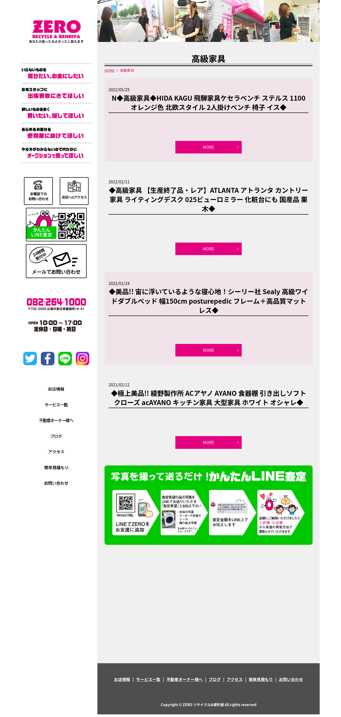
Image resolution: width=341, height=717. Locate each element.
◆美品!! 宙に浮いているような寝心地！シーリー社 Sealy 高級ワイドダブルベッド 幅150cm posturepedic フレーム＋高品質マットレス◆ (208, 302)
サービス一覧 (148, 682)
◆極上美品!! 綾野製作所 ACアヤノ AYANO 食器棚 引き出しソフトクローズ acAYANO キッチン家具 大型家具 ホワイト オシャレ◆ (208, 399)
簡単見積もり (261, 682)
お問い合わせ (291, 682)
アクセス (235, 682)
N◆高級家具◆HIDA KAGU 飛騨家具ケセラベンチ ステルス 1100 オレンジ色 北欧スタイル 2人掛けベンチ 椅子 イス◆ (208, 102)
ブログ (215, 682)
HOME (110, 70)
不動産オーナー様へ (184, 682)
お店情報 (122, 682)
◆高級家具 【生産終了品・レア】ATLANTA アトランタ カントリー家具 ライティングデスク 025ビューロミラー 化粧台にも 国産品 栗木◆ (208, 200)
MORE (208, 147)
